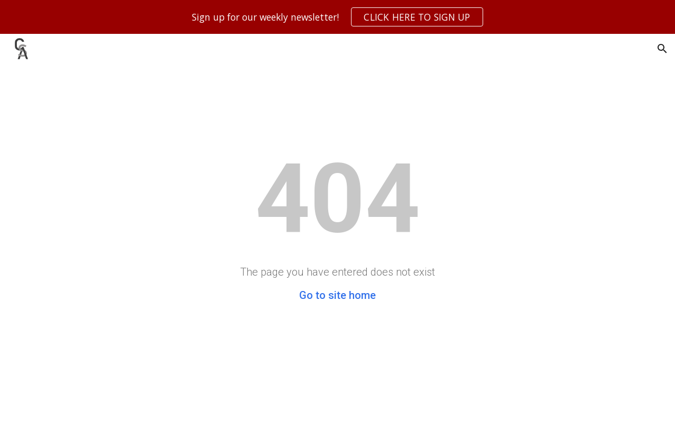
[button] (662, 48)
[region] (337, 17)
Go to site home (337, 295)
